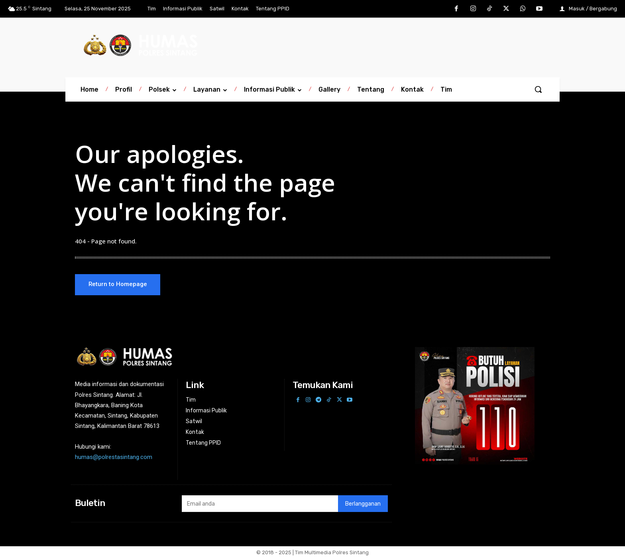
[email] (260, 504)
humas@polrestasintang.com (113, 457)
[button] (538, 89)
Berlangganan (363, 504)
